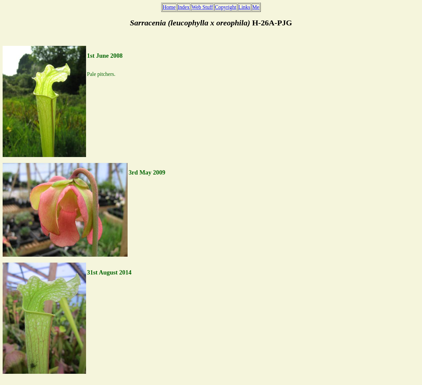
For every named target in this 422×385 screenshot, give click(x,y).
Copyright (225, 7)
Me (255, 7)
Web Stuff (202, 7)
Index (184, 7)
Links (244, 7)
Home (169, 7)
